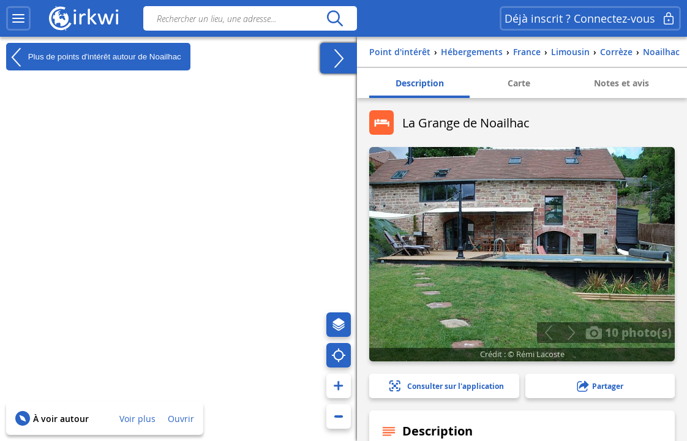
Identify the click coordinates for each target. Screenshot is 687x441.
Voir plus (137, 418)
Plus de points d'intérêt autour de (93, 57)
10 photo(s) (628, 332)
